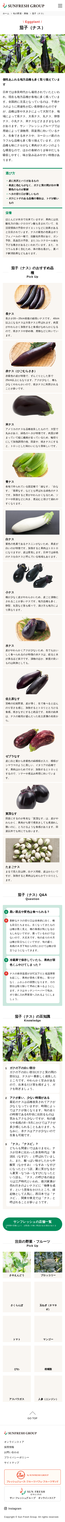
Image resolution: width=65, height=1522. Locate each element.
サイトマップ (11, 1461)
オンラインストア (14, 1440)
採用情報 (9, 1445)
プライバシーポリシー (16, 1456)
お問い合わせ (11, 1450)
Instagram (14, 1507)
